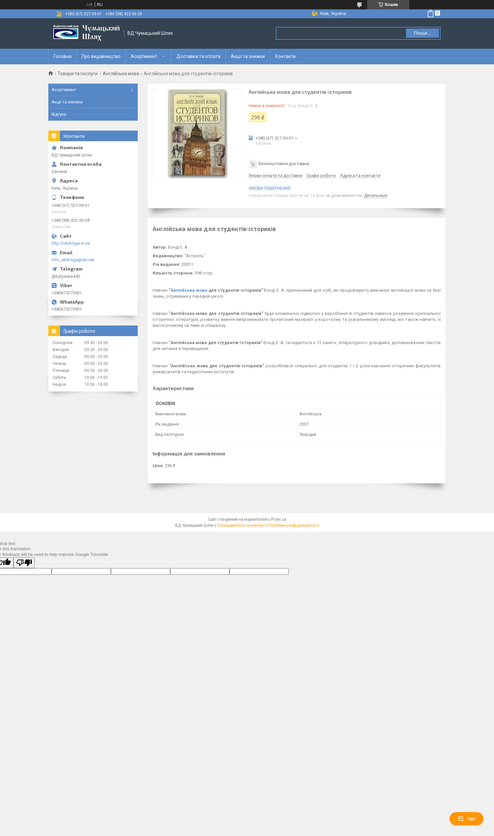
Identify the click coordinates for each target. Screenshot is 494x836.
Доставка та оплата (198, 56)
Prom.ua (278, 519)
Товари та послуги (78, 73)
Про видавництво (101, 56)
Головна (63, 56)
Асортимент (144, 56)
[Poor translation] (24, 562)
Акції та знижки (248, 56)
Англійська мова (121, 73)
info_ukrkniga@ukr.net (73, 259)
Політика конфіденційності (294, 525)
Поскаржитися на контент (241, 525)
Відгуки (59, 114)
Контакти (285, 56)
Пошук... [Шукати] (422, 32)
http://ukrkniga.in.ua (71, 243)
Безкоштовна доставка (284, 163)
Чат (466, 819)
